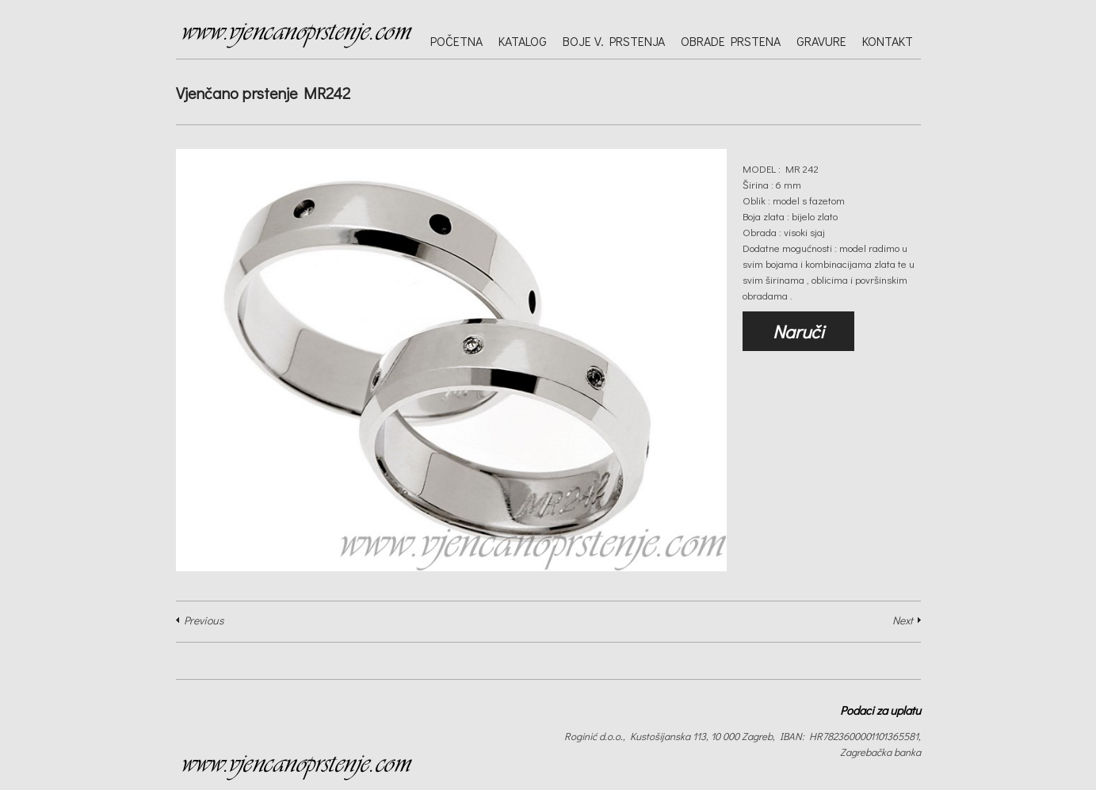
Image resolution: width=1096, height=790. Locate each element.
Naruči (798, 331)
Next (902, 620)
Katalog (522, 40)
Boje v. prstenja (614, 40)
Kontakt (887, 40)
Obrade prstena (731, 40)
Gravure (821, 40)
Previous (203, 620)
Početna (456, 40)
